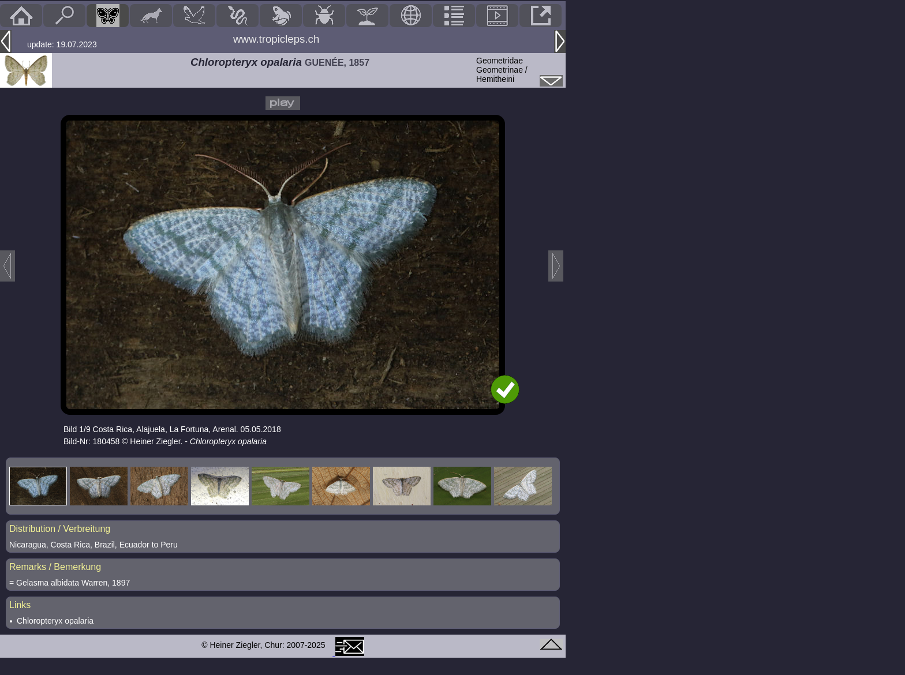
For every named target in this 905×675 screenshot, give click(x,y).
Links (20, 605)
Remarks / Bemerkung (55, 567)
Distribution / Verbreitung (59, 529)
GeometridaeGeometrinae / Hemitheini (502, 70)
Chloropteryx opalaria (55, 620)
